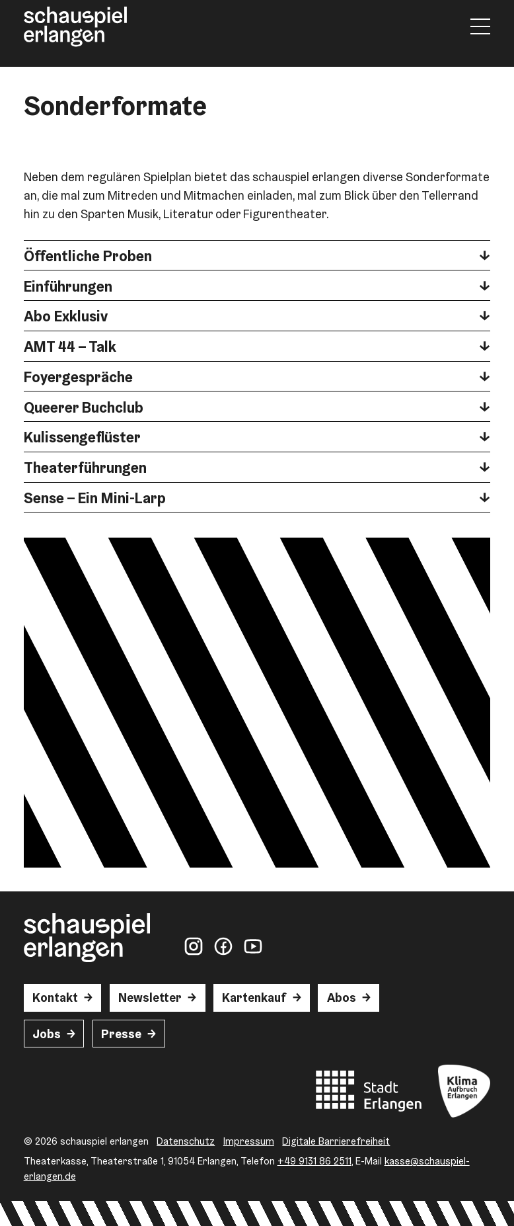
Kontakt (55, 997)
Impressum (248, 1141)
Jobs (46, 1034)
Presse (121, 1034)
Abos (341, 997)
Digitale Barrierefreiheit (336, 1141)
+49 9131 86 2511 (314, 1161)
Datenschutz (186, 1141)
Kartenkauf (254, 997)
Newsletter (150, 997)
